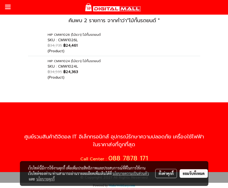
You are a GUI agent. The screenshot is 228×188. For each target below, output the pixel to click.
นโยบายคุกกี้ (45, 179)
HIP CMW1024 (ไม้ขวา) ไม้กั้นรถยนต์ (74, 61)
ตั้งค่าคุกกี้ (166, 173)
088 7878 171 (128, 158)
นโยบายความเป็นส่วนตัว (131, 173)
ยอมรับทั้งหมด (194, 173)
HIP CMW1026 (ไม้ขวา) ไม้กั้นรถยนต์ (74, 34)
